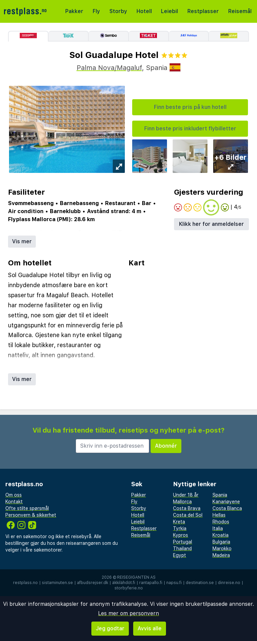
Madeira (221, 555)
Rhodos (220, 521)
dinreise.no (229, 582)
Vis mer (22, 241)
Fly (96, 11)
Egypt (179, 555)
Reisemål (240, 11)
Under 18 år (185, 495)
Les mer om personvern (128, 613)
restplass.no (25, 582)
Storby (118, 11)
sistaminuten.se (57, 582)
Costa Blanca (227, 508)
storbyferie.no (128, 588)
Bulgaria (221, 541)
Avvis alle (150, 628)
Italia (217, 528)
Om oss (13, 495)
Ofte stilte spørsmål (27, 508)
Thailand (182, 548)
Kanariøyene (226, 501)
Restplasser (203, 11)
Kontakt (14, 501)
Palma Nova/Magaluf (109, 68)
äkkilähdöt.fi (123, 582)
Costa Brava (186, 508)
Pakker (74, 11)
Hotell (144, 11)
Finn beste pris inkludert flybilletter (190, 128)
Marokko (222, 548)
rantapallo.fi (150, 582)
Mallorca (182, 501)
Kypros (180, 535)
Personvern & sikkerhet (30, 515)
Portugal (182, 541)
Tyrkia (179, 528)
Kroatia (220, 535)
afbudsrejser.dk (92, 582)
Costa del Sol (187, 515)
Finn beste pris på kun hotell (190, 107)
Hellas (219, 515)
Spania (219, 495)
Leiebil (169, 11)
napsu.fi (174, 582)
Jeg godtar (110, 628)
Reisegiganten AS (136, 577)
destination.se (200, 582)
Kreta (179, 521)
